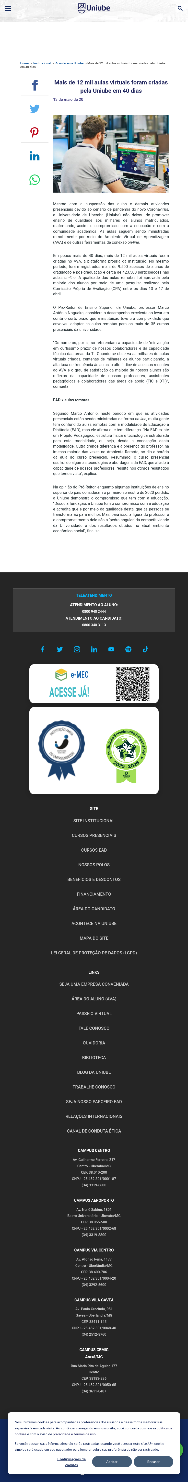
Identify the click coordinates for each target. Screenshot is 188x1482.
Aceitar (112, 1461)
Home (24, 63)
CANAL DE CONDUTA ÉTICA (94, 1131)
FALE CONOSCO (94, 1028)
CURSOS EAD (94, 850)
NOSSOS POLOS (94, 864)
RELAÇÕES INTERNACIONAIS (94, 1116)
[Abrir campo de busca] (180, 8)
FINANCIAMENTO (94, 894)
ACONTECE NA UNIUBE (94, 923)
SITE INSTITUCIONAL (94, 820)
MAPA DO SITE (94, 938)
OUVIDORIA (94, 1043)
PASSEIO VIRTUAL (94, 1013)
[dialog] (94, 1443)
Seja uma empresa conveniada (94, 984)
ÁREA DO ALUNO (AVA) (94, 998)
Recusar (153, 1461)
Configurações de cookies (71, 1462)
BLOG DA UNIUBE (94, 1072)
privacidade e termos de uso (74, 1434)
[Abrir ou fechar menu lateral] (8, 8)
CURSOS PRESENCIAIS (94, 835)
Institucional (42, 63)
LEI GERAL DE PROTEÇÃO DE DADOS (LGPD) (94, 952)
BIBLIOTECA (94, 1057)
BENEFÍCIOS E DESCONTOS (93, 879)
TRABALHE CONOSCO (93, 1087)
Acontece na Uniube (69, 63)
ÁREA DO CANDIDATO (94, 908)
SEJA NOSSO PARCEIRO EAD (94, 1101)
